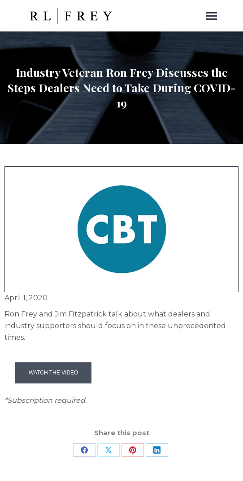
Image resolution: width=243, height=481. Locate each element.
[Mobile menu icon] (212, 16)
